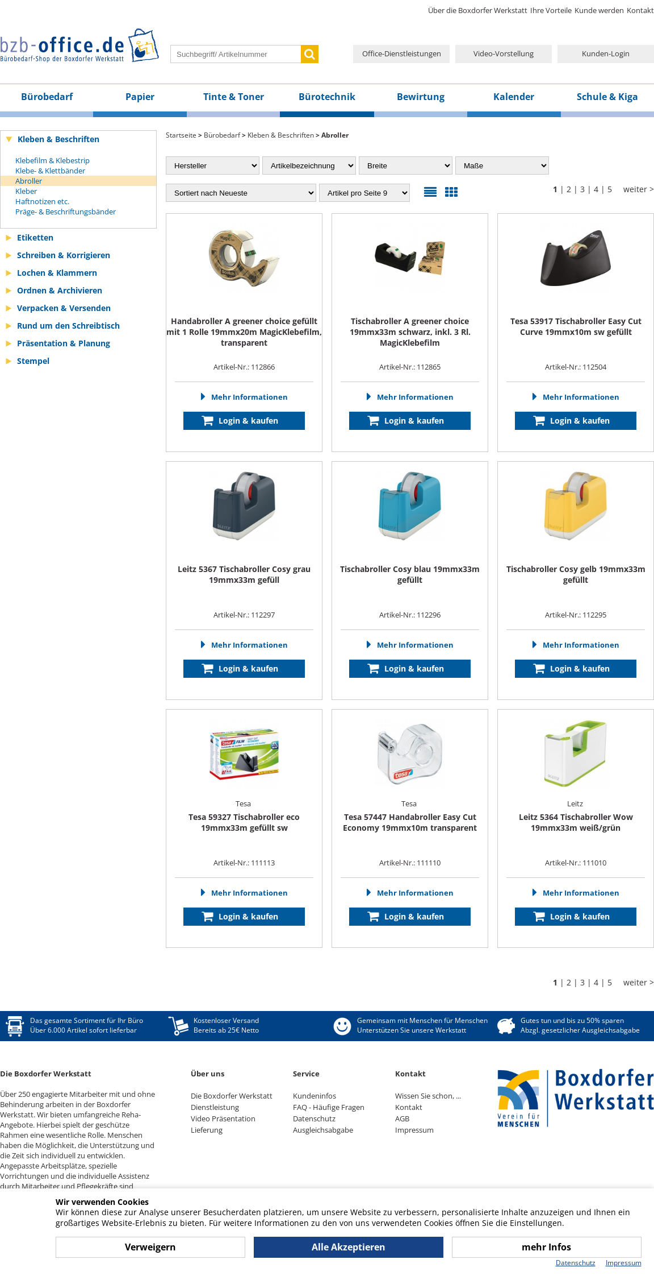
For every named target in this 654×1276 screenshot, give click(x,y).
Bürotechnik (327, 96)
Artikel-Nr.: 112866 (244, 367)
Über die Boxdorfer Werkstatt (477, 10)
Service (306, 1073)
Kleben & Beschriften (58, 139)
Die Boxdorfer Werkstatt (231, 1096)
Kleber (26, 191)
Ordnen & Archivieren (59, 290)
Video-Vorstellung (503, 53)
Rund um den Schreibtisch (68, 325)
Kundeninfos (314, 1096)
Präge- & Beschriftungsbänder (65, 211)
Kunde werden (599, 10)
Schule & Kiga (607, 96)
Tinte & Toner (233, 96)
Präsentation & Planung (63, 343)
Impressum (414, 1130)
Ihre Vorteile (551, 10)
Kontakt (640, 10)
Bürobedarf (47, 96)
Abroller (28, 181)
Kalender (513, 96)
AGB (402, 1118)
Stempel (33, 360)
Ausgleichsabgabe (323, 1130)
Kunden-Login (606, 53)
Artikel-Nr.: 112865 (410, 367)
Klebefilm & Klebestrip (52, 160)
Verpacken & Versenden (64, 308)
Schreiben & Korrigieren (63, 255)
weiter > (638, 189)
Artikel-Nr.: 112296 (410, 615)
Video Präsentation (223, 1118)
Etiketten (35, 237)
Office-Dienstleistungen (401, 53)
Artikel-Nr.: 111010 (575, 862)
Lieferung (207, 1130)
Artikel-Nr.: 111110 (410, 862)
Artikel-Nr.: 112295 (575, 615)
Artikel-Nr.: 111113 (244, 862)
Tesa (244, 803)
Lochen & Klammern (57, 272)
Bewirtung (421, 96)
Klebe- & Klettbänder (50, 170)
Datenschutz (314, 1118)
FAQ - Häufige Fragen (328, 1107)
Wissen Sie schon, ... (428, 1096)
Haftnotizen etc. (42, 201)
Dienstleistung (215, 1107)
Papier (139, 96)
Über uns (207, 1073)
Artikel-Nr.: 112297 (244, 615)
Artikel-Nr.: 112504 (575, 367)
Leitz (576, 803)
